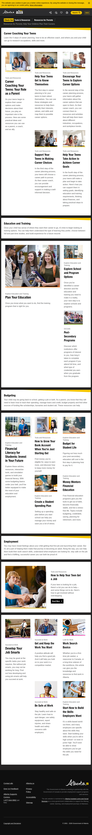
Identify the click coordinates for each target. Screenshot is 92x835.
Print (66, 12)
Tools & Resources (17, 20)
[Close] (89, 3)
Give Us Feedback (11, 789)
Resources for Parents (43, 20)
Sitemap (29, 803)
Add (56, 12)
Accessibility (31, 797)
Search (75, 13)
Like (61, 12)
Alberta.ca (30, 783)
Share (50, 12)
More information (36, 5)
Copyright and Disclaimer (12, 823)
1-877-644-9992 (10, 800)
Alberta (8, 12)
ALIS (19, 12)
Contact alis (8, 783)
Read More (56, 601)
